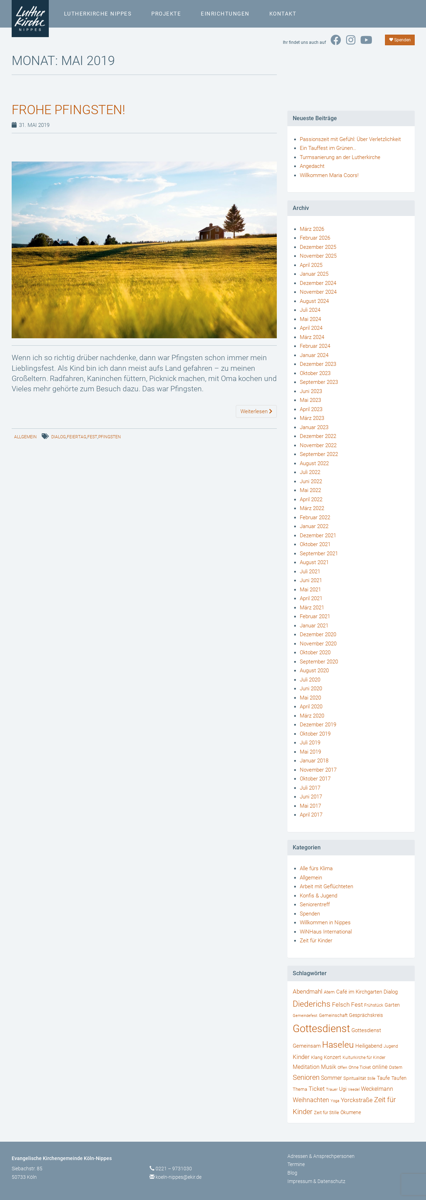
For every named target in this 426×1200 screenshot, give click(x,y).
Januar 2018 (314, 760)
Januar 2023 (314, 427)
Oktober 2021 (315, 544)
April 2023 (311, 409)
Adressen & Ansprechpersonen (321, 1156)
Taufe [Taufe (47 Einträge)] (383, 1078)
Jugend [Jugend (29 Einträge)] (391, 1046)
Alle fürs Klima (316, 868)
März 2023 (312, 418)
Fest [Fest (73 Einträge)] (357, 1004)
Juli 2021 (310, 571)
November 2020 (318, 643)
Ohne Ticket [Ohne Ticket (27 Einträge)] (360, 1067)
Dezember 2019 (318, 724)
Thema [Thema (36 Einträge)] (300, 1089)
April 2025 (311, 265)
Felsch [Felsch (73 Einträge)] (341, 1004)
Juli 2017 (310, 788)
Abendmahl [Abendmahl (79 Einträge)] (307, 991)
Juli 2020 (310, 680)
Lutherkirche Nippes (98, 14)
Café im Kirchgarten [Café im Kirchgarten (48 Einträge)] (359, 992)
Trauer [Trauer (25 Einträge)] (332, 1089)
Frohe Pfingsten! (68, 110)
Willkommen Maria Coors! (329, 175)
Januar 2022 (314, 526)
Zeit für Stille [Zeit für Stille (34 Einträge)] (326, 1112)
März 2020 (312, 716)
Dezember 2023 (318, 364)
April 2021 (311, 598)
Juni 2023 (311, 391)
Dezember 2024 (318, 283)
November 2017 (318, 770)
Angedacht (312, 166)
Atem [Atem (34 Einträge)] (329, 992)
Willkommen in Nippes (325, 922)
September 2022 (319, 454)
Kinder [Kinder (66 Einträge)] (301, 1057)
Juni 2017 (311, 797)
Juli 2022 (310, 472)
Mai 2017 (310, 806)
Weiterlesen (256, 411)
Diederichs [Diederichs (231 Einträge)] (312, 1004)
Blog (292, 1173)
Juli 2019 (310, 742)
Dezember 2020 (318, 634)
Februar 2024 (315, 346)
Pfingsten (109, 436)
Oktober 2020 (315, 652)
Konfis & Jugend (318, 895)
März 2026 (312, 229)
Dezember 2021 (318, 535)
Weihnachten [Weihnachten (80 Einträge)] (311, 1100)
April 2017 (311, 815)
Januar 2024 (314, 355)
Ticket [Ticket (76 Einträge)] (317, 1088)
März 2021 (312, 607)
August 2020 (314, 670)
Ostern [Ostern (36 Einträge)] (395, 1067)
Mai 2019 (310, 752)
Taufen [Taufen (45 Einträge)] (399, 1078)
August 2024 (314, 301)
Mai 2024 (310, 319)
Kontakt (283, 14)
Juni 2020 (311, 688)
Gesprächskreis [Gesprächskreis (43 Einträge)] (366, 1015)
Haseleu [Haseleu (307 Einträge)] (338, 1045)
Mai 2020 (310, 698)
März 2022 (312, 508)
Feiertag (76, 436)
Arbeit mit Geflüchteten (326, 886)
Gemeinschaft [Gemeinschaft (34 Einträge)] (333, 1015)
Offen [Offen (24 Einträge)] (342, 1067)
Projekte (166, 14)
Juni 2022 (311, 481)
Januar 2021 (314, 625)
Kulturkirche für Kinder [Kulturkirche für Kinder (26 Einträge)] (364, 1057)
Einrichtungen (225, 14)
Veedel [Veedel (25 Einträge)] (354, 1089)
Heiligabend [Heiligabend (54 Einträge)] (368, 1046)
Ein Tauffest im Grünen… (328, 148)
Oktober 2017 (315, 778)
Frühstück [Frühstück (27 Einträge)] (373, 1005)
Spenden (400, 39)
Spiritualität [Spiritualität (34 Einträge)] (354, 1078)
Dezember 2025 (318, 247)
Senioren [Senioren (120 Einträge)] (306, 1077)
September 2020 (319, 661)
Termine (296, 1164)
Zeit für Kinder (316, 940)
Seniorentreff (315, 904)
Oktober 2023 (315, 373)
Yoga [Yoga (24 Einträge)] (335, 1101)
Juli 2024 (310, 310)
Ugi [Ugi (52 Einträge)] (342, 1089)
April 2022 (311, 499)
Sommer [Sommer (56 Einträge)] (331, 1078)
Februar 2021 (315, 616)
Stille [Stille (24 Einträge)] (371, 1078)
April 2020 (311, 706)
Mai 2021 (310, 589)
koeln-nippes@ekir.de (179, 1177)
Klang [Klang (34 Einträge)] (316, 1057)
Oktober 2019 (315, 734)
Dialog (58, 436)
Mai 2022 (310, 490)
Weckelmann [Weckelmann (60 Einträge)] (377, 1088)
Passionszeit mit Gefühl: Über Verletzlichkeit (350, 139)
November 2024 (318, 292)
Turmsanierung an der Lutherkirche (340, 157)
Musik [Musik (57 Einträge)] (328, 1067)
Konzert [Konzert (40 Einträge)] (332, 1057)
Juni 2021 (311, 580)
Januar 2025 (314, 274)
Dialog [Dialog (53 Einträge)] (391, 992)
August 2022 (314, 463)
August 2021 (314, 562)
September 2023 (319, 382)
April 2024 (311, 328)
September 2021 (319, 553)
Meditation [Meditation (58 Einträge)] (306, 1067)
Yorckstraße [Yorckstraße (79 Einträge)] (357, 1100)
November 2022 (318, 445)
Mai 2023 (310, 400)
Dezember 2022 (318, 436)
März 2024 (312, 337)
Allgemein (25, 436)
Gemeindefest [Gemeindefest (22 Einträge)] (305, 1015)
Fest (92, 436)
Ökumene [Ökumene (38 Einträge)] (350, 1112)
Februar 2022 (315, 517)
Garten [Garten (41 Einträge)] (392, 1005)
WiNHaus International (326, 932)
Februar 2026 (315, 238)
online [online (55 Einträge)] (379, 1067)
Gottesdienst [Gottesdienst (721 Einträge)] (321, 1029)
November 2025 (318, 256)
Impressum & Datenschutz (316, 1181)
